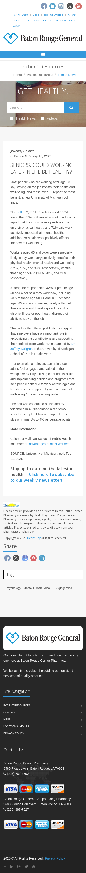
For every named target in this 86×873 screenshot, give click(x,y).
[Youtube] (78, 6)
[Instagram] (61, 6)
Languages (20, 15)
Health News (23, 118)
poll (19, 212)
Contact (9, 712)
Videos (49, 118)
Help (36, 15)
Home (17, 75)
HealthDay (34, 538)
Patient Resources (40, 75)
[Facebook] (44, 6)
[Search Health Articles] (35, 107)
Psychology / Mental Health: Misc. (28, 588)
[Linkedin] (52, 6)
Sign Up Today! (65, 20)
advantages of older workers (49, 444)
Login (16, 25)
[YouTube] (34, 866)
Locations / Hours (38, 20)
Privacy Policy (13, 733)
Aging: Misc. (64, 588)
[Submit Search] (71, 107)
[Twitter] (70, 6)
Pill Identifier (53, 15)
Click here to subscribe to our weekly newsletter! (42, 477)
